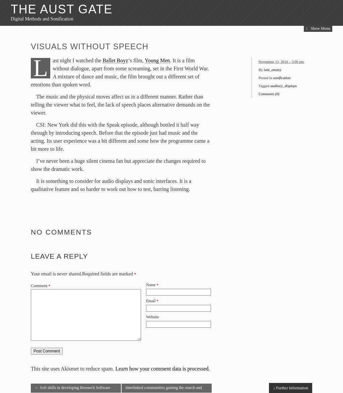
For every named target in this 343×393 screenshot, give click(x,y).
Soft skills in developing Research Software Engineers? (72, 389)
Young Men (157, 60)
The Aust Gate (62, 9)
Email (151, 301)
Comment (40, 285)
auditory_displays (283, 86)
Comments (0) (269, 94)
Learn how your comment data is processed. (162, 369)
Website (152, 317)
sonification (281, 78)
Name (151, 284)
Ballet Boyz (115, 60)
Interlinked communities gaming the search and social (164, 389)
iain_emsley (273, 70)
